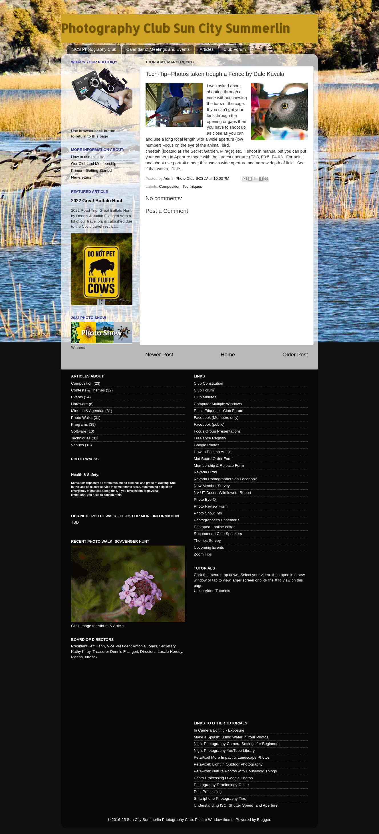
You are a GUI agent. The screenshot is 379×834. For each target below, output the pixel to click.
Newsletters (81, 177)
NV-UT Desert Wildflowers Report (222, 492)
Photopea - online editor (214, 527)
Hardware (79, 404)
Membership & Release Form (219, 465)
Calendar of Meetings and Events (158, 49)
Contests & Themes (88, 390)
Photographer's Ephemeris (216, 520)
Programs (79, 424)
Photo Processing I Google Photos (223, 778)
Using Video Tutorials (212, 591)
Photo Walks (81, 417)
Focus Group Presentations (217, 431)
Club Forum (234, 49)
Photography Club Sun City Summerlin (175, 28)
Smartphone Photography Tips (220, 798)
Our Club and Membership (93, 163)
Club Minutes (205, 397)
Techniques (192, 186)
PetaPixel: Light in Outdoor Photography (228, 764)
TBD (75, 522)
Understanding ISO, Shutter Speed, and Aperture (235, 805)
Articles (206, 49)
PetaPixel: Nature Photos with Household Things (235, 771)
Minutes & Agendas (87, 411)
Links (199, 376)
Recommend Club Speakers (218, 534)
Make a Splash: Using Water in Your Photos (231, 737)
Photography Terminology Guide (221, 785)
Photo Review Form (211, 506)
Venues (77, 445)
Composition (169, 186)
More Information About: (97, 150)
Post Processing (208, 791)
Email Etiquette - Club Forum (218, 411)
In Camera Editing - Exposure (219, 730)
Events (77, 397)
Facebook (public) (209, 424)
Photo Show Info (208, 513)
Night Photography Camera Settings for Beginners (236, 744)
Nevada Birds (205, 472)
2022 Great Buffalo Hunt (96, 200)
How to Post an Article (212, 452)
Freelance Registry (210, 438)
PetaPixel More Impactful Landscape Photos (232, 757)
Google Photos (206, 445)
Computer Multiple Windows (218, 404)
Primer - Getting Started (91, 170)
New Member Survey (212, 486)
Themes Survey (207, 540)
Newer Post (159, 355)
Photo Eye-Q (205, 499)
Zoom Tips (203, 554)
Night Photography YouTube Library (224, 750)
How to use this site (87, 157)
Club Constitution (208, 383)
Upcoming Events (209, 547)
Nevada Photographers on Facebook (225, 479)
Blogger (263, 819)
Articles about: (87, 376)
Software (78, 431)
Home (228, 355)
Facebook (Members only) (216, 417)
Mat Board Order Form (213, 459)
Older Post (295, 355)
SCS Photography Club (94, 49)
